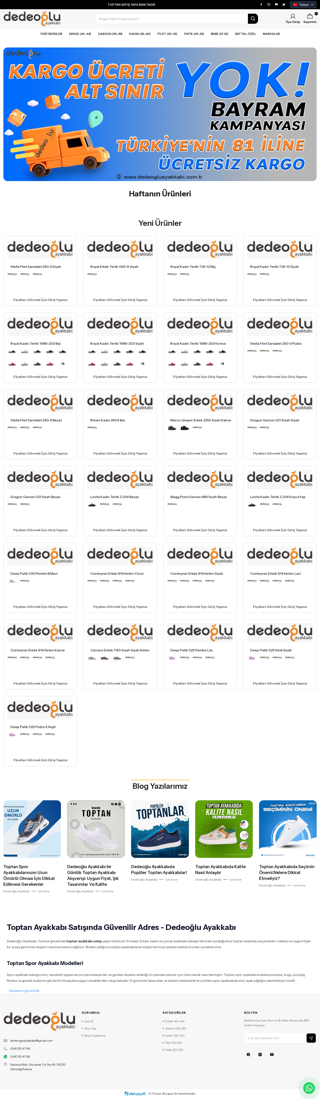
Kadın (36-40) (140, 34)
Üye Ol (87, 1021)
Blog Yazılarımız (160, 786)
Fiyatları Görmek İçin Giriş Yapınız (40, 300)
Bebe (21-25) (219, 34)
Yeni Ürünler (51, 34)
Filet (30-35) (167, 34)
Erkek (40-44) (80, 34)
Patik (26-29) (194, 34)
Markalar (271, 34)
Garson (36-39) (110, 34)
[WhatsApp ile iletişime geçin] (309, 1088)
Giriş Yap (89, 1028)
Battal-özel (245, 34)
